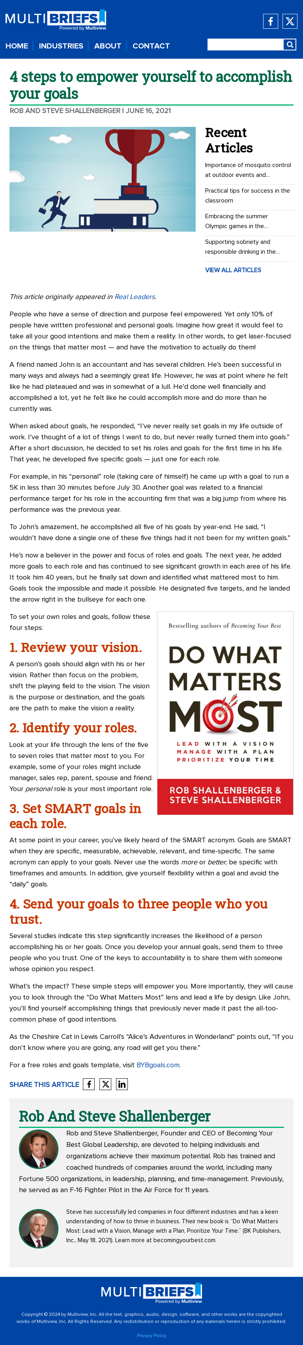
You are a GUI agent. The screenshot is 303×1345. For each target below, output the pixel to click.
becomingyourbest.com (184, 1240)
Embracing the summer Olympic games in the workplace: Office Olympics (242, 222)
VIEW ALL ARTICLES (233, 270)
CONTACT (151, 46)
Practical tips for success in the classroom (247, 196)
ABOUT (108, 46)
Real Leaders (134, 297)
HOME (17, 46)
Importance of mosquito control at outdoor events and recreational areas (248, 171)
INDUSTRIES (61, 46)
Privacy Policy (151, 1336)
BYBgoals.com (158, 1065)
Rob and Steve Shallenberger (64, 111)
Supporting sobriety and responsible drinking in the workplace (240, 248)
